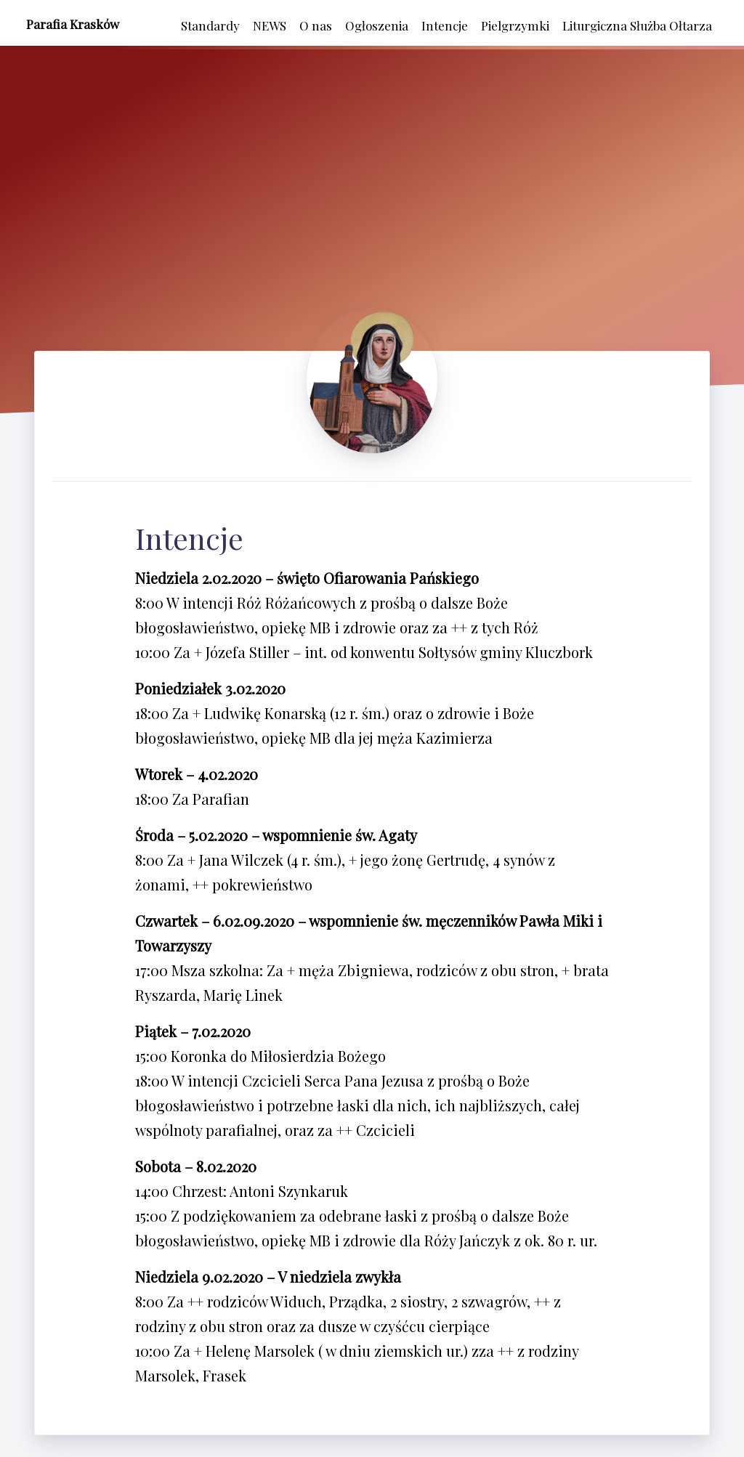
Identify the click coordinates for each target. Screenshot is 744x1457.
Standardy (210, 25)
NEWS (269, 25)
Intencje (444, 25)
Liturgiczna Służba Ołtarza (637, 25)
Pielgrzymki (515, 25)
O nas (315, 25)
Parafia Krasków (72, 24)
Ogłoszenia (376, 25)
